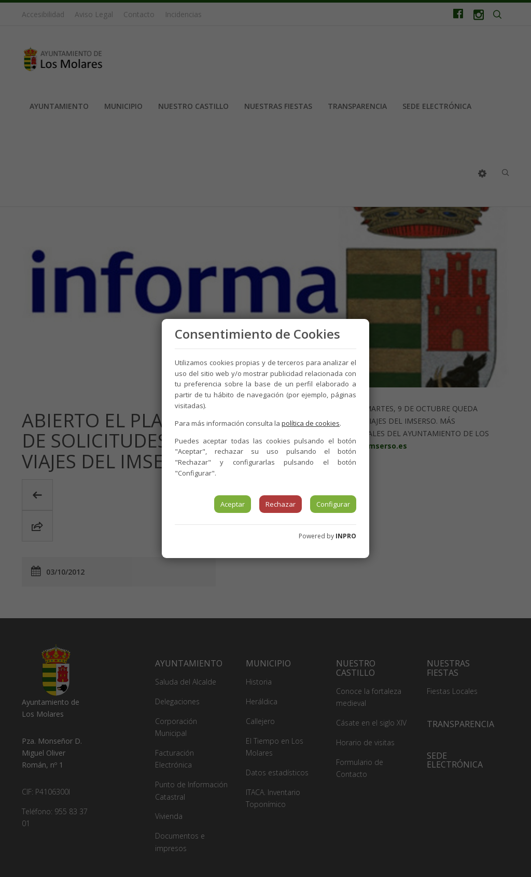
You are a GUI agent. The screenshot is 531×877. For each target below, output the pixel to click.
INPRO (346, 536)
